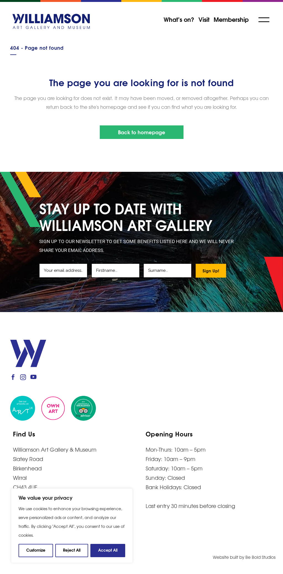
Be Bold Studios (260, 557)
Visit (203, 19)
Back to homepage (141, 132)
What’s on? (179, 19)
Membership (231, 19)
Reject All (71, 550)
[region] (72, 525)
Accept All (107, 550)
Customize (35, 550)
